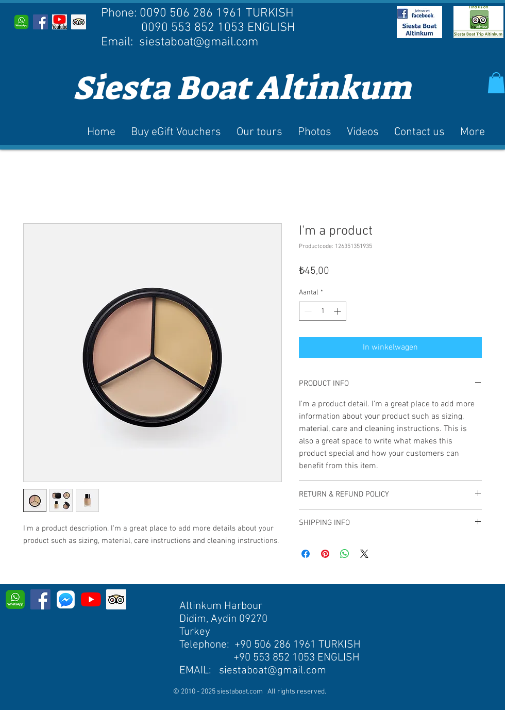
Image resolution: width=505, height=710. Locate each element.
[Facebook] (40, 599)
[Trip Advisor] (78, 21)
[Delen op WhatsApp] (345, 554)
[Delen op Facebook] (305, 554)
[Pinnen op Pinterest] (325, 554)
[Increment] (338, 311)
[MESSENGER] (66, 599)
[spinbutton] (322, 311)
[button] (496, 82)
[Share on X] (364, 554)
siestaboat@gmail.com (198, 42)
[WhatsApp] (21, 21)
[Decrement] (306, 311)
